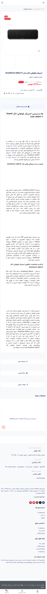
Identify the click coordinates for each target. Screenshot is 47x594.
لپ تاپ (43, 515)
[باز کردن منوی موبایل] (43, 2)
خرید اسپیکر (16, 157)
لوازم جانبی (37, 9)
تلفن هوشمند (41, 512)
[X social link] (11, 93)
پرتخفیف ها (41, 528)
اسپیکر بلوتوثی (27, 9)
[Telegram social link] (4, 93)
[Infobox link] (23, 449)
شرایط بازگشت (41, 533)
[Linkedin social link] (7, 93)
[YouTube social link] (33, 502)
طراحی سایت (40, 585)
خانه (43, 9)
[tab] (23, 107)
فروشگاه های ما (40, 549)
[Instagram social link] (37, 502)
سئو (33, 585)
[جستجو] (2, 2)
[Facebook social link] (14, 93)
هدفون (43, 518)
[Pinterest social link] (9, 93)
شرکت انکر (13, 146)
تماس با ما (42, 531)
